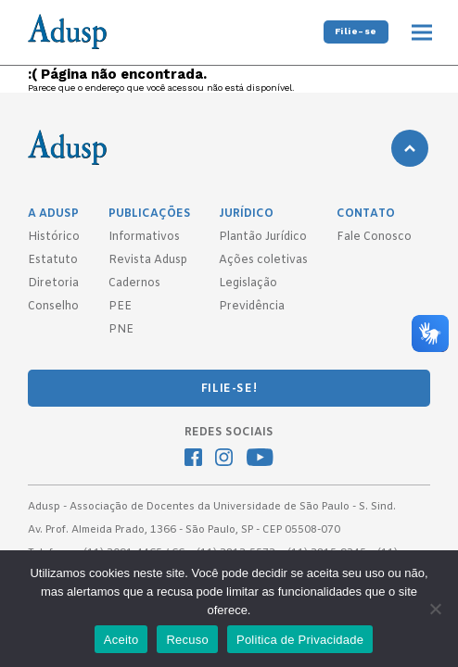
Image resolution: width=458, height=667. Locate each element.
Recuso (187, 640)
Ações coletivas (263, 260)
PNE (121, 329)
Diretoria (53, 283)
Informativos (144, 237)
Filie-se (356, 31)
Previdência (252, 306)
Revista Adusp (147, 260)
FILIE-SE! (229, 389)
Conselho (53, 306)
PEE (120, 306)
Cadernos (134, 283)
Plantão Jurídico (263, 237)
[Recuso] (435, 608)
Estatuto (53, 260)
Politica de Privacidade (299, 640)
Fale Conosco (374, 237)
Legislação (248, 283)
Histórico (54, 237)
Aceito (121, 640)
